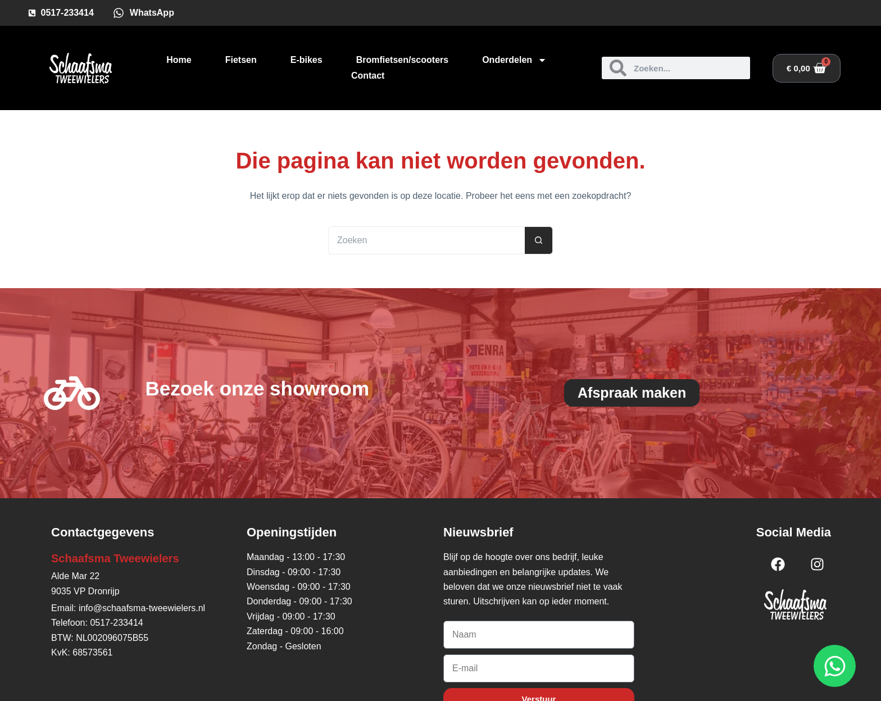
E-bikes (306, 60)
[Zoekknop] (539, 240)
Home (178, 60)
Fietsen (241, 60)
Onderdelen (514, 60)
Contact (368, 75)
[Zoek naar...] (426, 240)
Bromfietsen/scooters (402, 60)
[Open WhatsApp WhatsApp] (835, 666)
